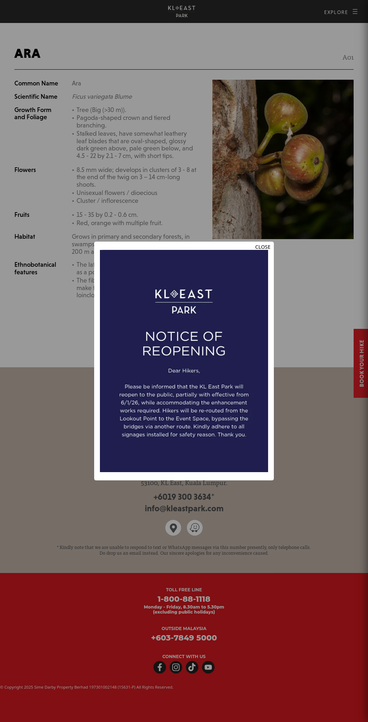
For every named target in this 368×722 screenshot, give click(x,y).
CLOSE (263, 246)
